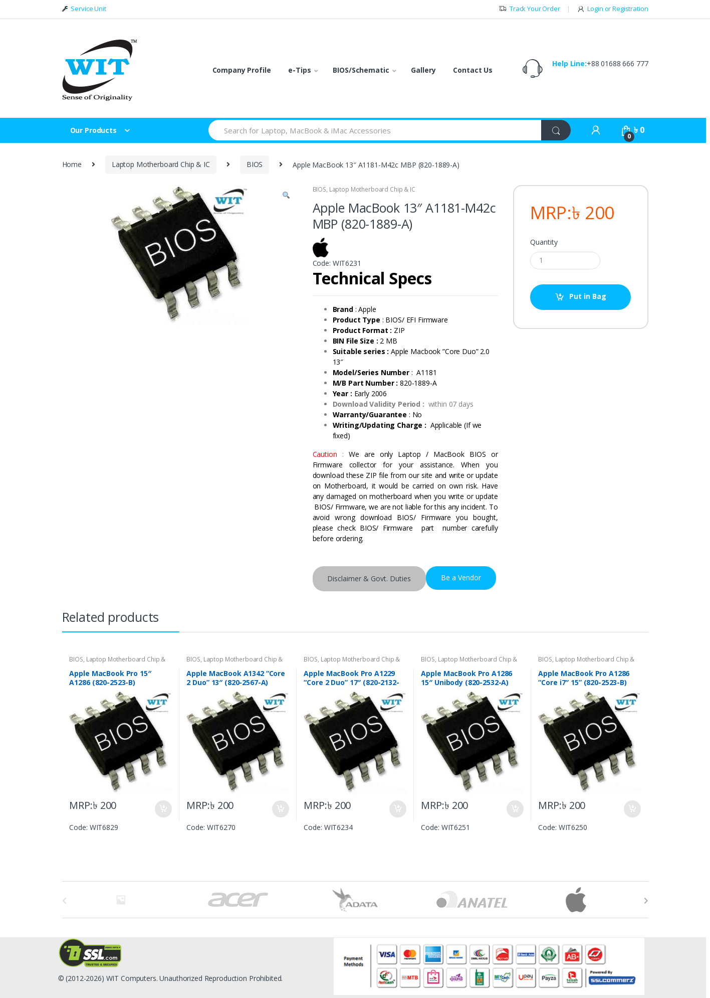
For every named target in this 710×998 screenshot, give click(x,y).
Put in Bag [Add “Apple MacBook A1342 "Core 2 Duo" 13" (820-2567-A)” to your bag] (280, 808)
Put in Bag (587, 296)
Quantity (543, 242)
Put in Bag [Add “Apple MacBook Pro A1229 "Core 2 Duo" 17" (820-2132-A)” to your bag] (397, 808)
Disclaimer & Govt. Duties (369, 578)
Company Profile (241, 70)
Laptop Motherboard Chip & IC (161, 164)
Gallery (423, 70)
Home (72, 164)
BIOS (255, 164)
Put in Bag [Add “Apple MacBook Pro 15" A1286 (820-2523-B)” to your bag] (163, 808)
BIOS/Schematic (361, 70)
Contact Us (473, 70)
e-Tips (299, 70)
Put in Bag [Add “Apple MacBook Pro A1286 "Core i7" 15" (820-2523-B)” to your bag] (632, 808)
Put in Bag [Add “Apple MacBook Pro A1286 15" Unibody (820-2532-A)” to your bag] (515, 808)
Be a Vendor (461, 577)
